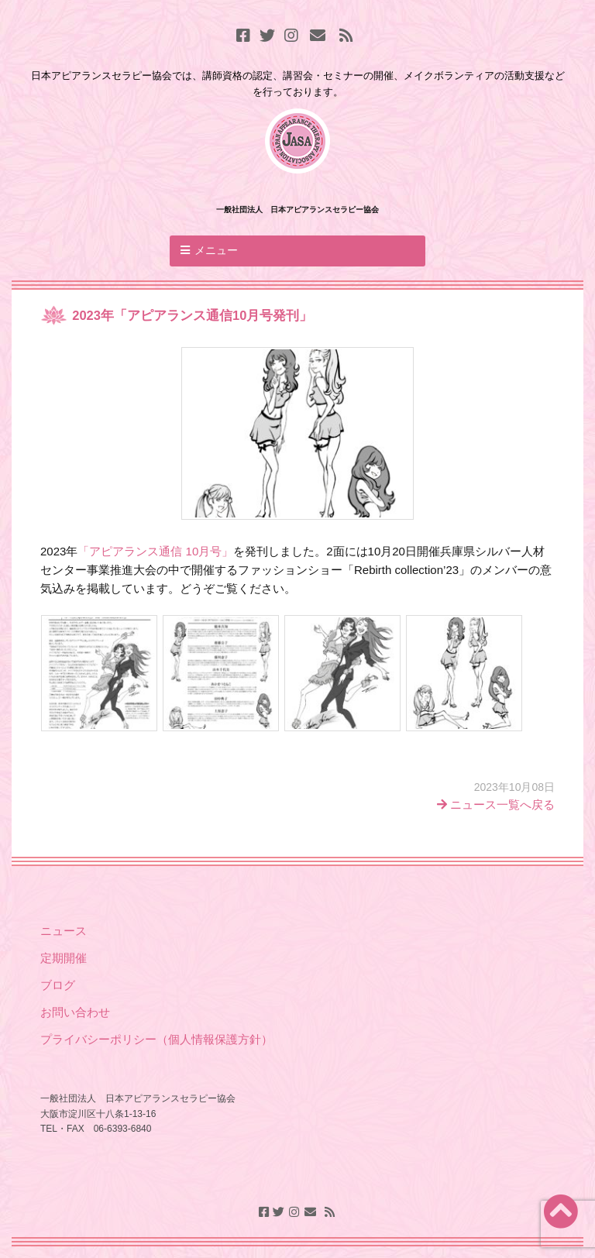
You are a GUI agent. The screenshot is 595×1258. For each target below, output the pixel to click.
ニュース (63, 930)
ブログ (59, 985)
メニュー (216, 250)
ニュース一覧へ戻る (496, 804)
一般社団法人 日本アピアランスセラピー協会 (297, 209)
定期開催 (63, 957)
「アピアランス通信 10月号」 (155, 551)
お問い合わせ (75, 1012)
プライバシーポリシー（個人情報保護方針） (156, 1039)
